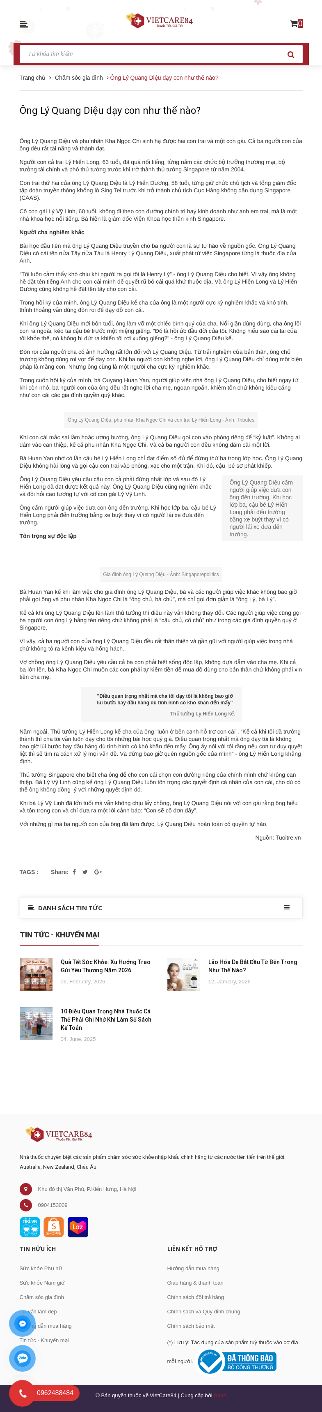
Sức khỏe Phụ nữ (41, 1268)
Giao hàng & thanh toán (195, 1283)
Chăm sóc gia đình (42, 1297)
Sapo (220, 1395)
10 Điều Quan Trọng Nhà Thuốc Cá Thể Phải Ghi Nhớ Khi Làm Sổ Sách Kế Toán (106, 1019)
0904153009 (53, 1205)
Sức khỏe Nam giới (43, 1283)
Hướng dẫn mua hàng (46, 1326)
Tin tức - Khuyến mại (44, 1340)
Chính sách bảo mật (191, 1326)
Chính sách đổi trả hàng (195, 1297)
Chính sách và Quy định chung (203, 1311)
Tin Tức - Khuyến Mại (59, 934)
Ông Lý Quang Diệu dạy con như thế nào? (110, 110)
